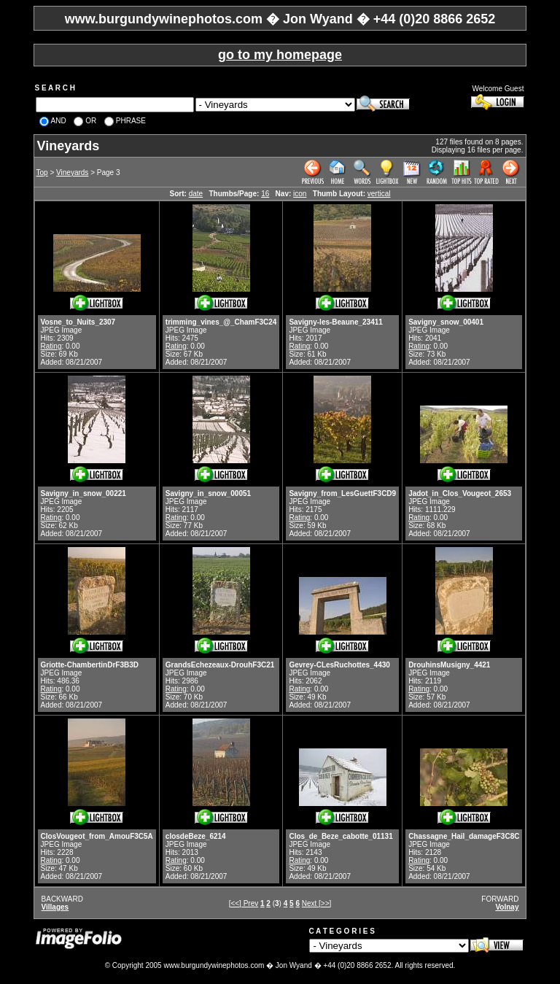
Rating (51, 346)
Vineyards (72, 172)
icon (299, 194)
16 (265, 194)
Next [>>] (317, 903)
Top (42, 172)
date (196, 194)
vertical (379, 194)
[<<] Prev (244, 903)
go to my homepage (280, 54)
